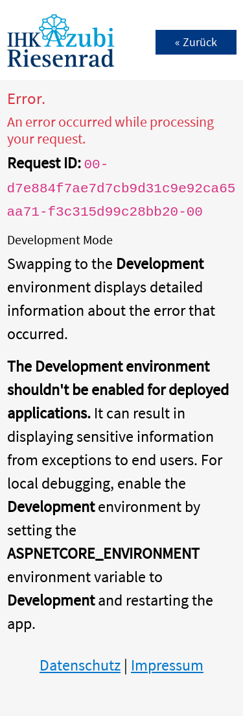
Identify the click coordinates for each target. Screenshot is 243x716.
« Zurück (196, 41)
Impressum (167, 665)
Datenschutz (80, 665)
